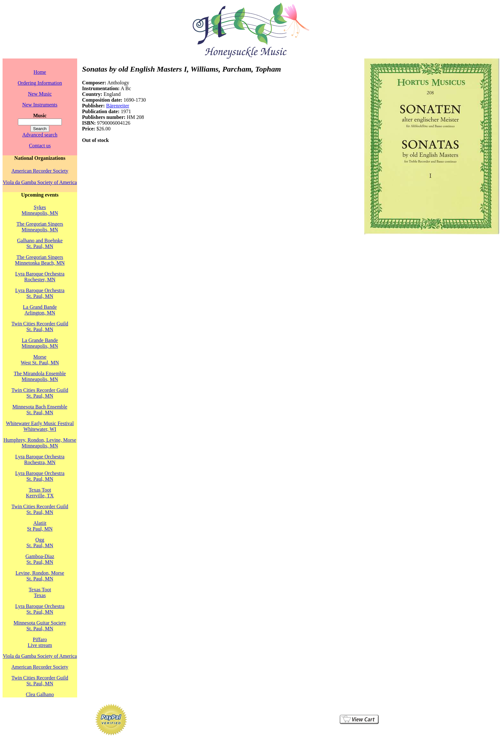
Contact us (40, 145)
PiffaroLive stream (40, 642)
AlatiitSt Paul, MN (40, 526)
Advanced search (40, 134)
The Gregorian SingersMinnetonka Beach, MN (40, 260)
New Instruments (40, 104)
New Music (40, 94)
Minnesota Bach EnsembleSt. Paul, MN (40, 409)
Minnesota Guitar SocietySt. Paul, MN (39, 625)
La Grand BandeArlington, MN (40, 309)
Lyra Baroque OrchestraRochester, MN (40, 276)
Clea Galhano (40, 694)
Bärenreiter (117, 105)
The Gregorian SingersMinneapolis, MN (40, 226)
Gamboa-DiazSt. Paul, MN (40, 559)
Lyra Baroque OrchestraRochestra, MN (40, 459)
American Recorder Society (40, 171)
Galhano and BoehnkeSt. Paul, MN (39, 243)
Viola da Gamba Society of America (40, 182)
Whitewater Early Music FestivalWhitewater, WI (40, 426)
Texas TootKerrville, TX (40, 492)
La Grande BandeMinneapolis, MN (40, 343)
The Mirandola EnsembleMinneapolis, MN (40, 376)
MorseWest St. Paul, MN (40, 359)
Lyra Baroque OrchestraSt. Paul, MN (40, 293)
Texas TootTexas (39, 592)
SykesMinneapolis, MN (40, 210)
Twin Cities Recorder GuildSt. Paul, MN (40, 326)
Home (40, 72)
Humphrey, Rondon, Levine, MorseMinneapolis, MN (40, 442)
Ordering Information (40, 83)
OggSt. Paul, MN (40, 542)
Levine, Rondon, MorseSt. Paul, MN (39, 575)
